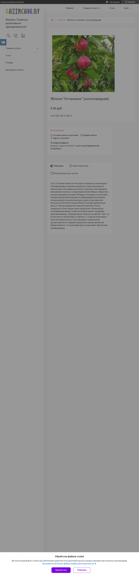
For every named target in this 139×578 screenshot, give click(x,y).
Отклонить (82, 570)
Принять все (61, 570)
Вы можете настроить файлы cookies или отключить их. (69, 564)
